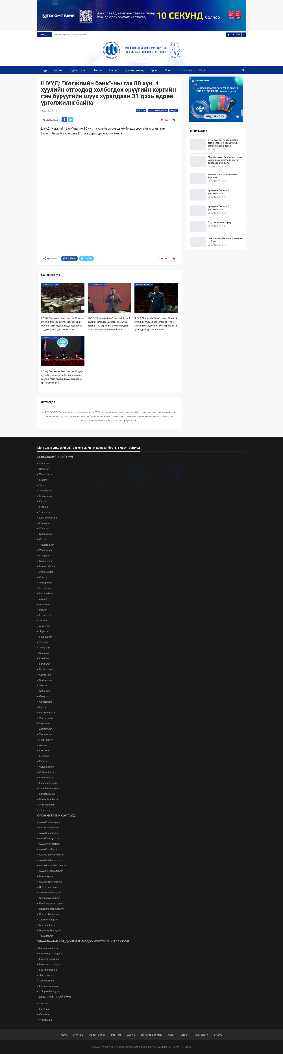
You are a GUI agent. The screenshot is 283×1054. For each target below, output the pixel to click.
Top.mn (43, 620)
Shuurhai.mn (45, 636)
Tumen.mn (44, 647)
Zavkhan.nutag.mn (48, 919)
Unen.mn (44, 653)
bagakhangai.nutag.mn (50, 953)
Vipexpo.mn (45, 582)
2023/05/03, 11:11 (97, 285)
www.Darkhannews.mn (51, 860)
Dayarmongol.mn (48, 517)
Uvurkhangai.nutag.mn (51, 903)
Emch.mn (44, 1008)
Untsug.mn (45, 690)
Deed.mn (44, 658)
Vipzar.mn (44, 723)
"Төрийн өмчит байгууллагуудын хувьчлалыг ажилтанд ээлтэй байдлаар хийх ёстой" (225, 160)
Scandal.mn (45, 512)
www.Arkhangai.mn (49, 843)
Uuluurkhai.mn (47, 766)
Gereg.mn (44, 696)
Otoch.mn (44, 1014)
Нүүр (44, 70)
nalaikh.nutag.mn (48, 969)
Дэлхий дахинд (134, 70)
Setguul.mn (45, 588)
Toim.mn (43, 685)
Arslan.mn (44, 604)
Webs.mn (44, 463)
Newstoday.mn (47, 793)
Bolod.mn (44, 468)
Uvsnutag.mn (46, 876)
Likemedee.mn (46, 777)
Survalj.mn (44, 663)
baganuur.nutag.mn (49, 948)
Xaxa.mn (43, 1003)
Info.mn (43, 609)
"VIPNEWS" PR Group (179, 1046)
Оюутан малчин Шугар (220, 222)
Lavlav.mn (44, 750)
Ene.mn (43, 501)
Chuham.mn (45, 496)
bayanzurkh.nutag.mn (50, 964)
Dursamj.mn (45, 533)
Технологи (185, 70)
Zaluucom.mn (46, 474)
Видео (203, 70)
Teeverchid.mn (46, 544)
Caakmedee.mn (47, 772)
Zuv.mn (43, 598)
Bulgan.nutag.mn (48, 887)
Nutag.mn (44, 555)
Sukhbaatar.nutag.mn (50, 892)
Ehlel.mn (43, 761)
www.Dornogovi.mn (49, 838)
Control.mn (45, 674)
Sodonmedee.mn (48, 782)
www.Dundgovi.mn (49, 827)
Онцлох (141, 111)
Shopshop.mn (46, 739)
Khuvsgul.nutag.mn (49, 914)
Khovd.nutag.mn (47, 925)
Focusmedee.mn (47, 712)
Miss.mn (43, 506)
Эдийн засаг (78, 70)
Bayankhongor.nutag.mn (51, 908)
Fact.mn (43, 479)
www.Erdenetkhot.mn (50, 881)
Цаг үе (113, 70)
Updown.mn (45, 680)
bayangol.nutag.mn (49, 958)
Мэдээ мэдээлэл (158, 111)
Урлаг (154, 70)
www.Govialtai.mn (48, 849)
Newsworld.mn (47, 566)
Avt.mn (43, 745)
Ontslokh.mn (46, 701)
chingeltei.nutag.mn (49, 991)
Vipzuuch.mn (46, 718)
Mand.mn (44, 755)
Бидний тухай (61, 34)
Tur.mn (42, 485)
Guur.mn (43, 577)
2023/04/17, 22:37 (50, 338)
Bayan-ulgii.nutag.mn (50, 930)
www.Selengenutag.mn (51, 870)
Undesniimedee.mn (49, 799)
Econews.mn (45, 615)
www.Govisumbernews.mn (53, 865)
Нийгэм (97, 70)
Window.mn (45, 550)
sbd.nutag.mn (46, 980)
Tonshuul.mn (45, 490)
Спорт (168, 70)
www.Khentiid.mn (48, 832)
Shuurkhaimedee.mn (49, 788)
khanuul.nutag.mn (48, 986)
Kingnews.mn (46, 560)
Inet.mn (43, 707)
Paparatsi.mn (46, 593)
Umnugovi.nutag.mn (49, 897)
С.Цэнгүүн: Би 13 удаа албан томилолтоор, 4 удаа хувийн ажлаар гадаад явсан (223, 143)
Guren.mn (44, 523)
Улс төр (58, 70)
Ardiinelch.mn (46, 571)
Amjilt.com (44, 625)
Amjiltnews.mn (47, 804)
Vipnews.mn (45, 734)
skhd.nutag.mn (47, 975)
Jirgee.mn (44, 631)
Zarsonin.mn (45, 728)
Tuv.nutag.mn (46, 935)
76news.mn (45, 810)
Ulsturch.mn (45, 669)
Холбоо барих (78, 34)
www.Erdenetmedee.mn (51, 854)
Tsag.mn (43, 642)
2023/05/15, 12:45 (50, 285)
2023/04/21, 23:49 (144, 285)
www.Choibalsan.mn (49, 822)
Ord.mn (43, 539)
